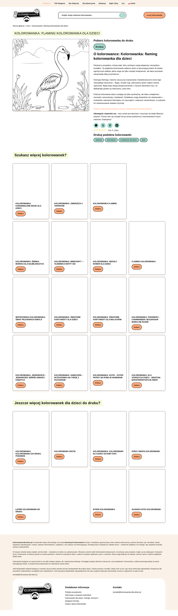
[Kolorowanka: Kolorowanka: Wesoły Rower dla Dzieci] (108, 250)
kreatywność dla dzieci (129, 141)
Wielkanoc (47, 3)
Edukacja (102, 3)
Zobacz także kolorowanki (75, 610)
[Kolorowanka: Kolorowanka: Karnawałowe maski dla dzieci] (31, 192)
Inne (28, 26)
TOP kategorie (59, 3)
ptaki (143, 141)
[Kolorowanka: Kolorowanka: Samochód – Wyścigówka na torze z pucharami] (70, 367)
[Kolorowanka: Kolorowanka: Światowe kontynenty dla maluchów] (108, 307)
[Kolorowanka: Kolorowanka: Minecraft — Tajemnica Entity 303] (70, 250)
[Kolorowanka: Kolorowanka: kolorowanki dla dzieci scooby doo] (108, 443)
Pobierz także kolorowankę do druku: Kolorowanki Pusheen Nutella (123, 110)
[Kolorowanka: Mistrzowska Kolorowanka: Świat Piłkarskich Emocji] (31, 307)
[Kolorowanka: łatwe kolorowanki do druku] (31, 502)
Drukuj (100, 47)
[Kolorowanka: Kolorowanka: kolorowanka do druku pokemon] (31, 444)
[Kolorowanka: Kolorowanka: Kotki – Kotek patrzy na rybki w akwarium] (108, 366)
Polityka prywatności (73, 598)
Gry (123, 3)
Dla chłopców (74, 3)
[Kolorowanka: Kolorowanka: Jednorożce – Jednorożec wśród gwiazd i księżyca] (31, 367)
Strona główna (18, 26)
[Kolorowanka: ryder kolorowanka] (108, 500)
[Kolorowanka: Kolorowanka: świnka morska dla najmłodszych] (31, 250)
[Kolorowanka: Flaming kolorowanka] (147, 249)
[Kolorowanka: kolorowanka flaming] (108, 190)
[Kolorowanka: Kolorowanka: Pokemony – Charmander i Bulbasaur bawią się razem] (147, 308)
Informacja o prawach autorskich (78, 601)
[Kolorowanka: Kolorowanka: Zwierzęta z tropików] (70, 191)
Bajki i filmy (113, 3)
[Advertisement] (147, 191)
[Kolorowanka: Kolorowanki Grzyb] (70, 441)
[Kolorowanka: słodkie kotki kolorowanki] (147, 500)
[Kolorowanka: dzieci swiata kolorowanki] (147, 441)
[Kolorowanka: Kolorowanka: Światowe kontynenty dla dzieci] (70, 307)
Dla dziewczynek (89, 3)
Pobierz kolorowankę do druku (113, 40)
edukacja (99, 141)
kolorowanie (111, 141)
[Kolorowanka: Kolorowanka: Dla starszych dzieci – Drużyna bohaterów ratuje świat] (147, 367)
